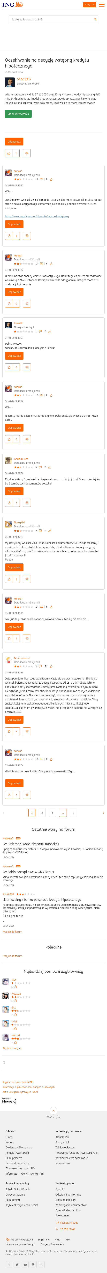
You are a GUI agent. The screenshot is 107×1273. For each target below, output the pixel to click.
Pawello (18, 323)
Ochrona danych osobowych (20, 1244)
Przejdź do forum (12, 931)
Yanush (18, 171)
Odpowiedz (14, 141)
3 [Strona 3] (52, 812)
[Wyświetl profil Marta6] (21, 1035)
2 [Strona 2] (42, 812)
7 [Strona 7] (73, 812)
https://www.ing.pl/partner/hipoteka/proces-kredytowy (37, 216)
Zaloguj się (89, 4)
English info (44, 1239)
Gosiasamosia (22, 658)
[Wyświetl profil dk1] (21, 1008)
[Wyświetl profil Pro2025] (21, 994)
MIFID (57, 1239)
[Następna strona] (103, 813)
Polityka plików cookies (52, 1244)
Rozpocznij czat (69, 1222)
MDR (67, 1239)
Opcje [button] (27, 153)
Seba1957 (24, 79)
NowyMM (19, 522)
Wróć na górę (53, 1117)
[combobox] (53, 19)
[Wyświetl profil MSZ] (21, 980)
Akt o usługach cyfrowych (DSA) (20, 1091)
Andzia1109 (21, 458)
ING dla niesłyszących (22, 1239)
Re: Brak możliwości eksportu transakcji (30, 844)
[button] (9, 153)
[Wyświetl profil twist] (21, 1022)
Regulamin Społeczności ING (17, 1082)
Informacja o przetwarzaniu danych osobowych (28, 1086)
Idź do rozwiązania (18, 114)
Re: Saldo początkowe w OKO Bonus (28, 872)
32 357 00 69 (67, 1229)
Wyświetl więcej (11, 1048)
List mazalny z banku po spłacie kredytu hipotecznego (41, 900)
